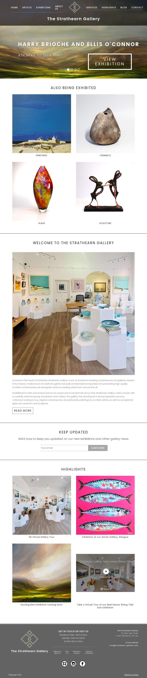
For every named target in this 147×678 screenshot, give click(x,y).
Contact (137, 7)
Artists (27, 7)
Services (91, 7)
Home (14, 7)
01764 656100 (132, 642)
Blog (123, 7)
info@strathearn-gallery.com (124, 645)
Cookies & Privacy (76, 652)
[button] (68, 69)
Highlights (109, 7)
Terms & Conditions (89, 652)
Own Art (67, 652)
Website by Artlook (131, 675)
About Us (59, 7)
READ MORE (23, 411)
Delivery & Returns (57, 652)
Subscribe (98, 448)
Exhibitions (43, 7)
